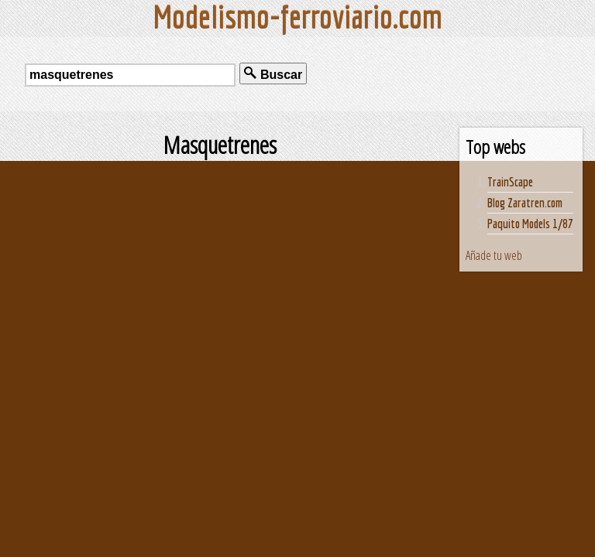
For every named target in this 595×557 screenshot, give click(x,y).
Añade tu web (494, 255)
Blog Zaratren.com (524, 203)
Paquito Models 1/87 (530, 224)
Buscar (273, 74)
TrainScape (510, 182)
